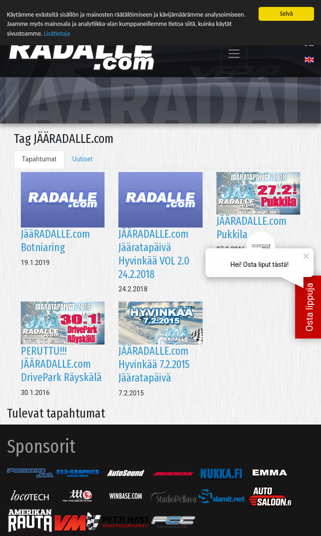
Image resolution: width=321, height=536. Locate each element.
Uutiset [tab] (82, 158)
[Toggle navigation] (234, 53)
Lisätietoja (57, 33)
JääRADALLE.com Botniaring (55, 240)
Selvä (286, 13)
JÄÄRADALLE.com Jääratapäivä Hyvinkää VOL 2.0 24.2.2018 (154, 253)
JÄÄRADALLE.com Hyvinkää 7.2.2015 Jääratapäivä (154, 364)
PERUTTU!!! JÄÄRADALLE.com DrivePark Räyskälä (61, 364)
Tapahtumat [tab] (39, 158)
